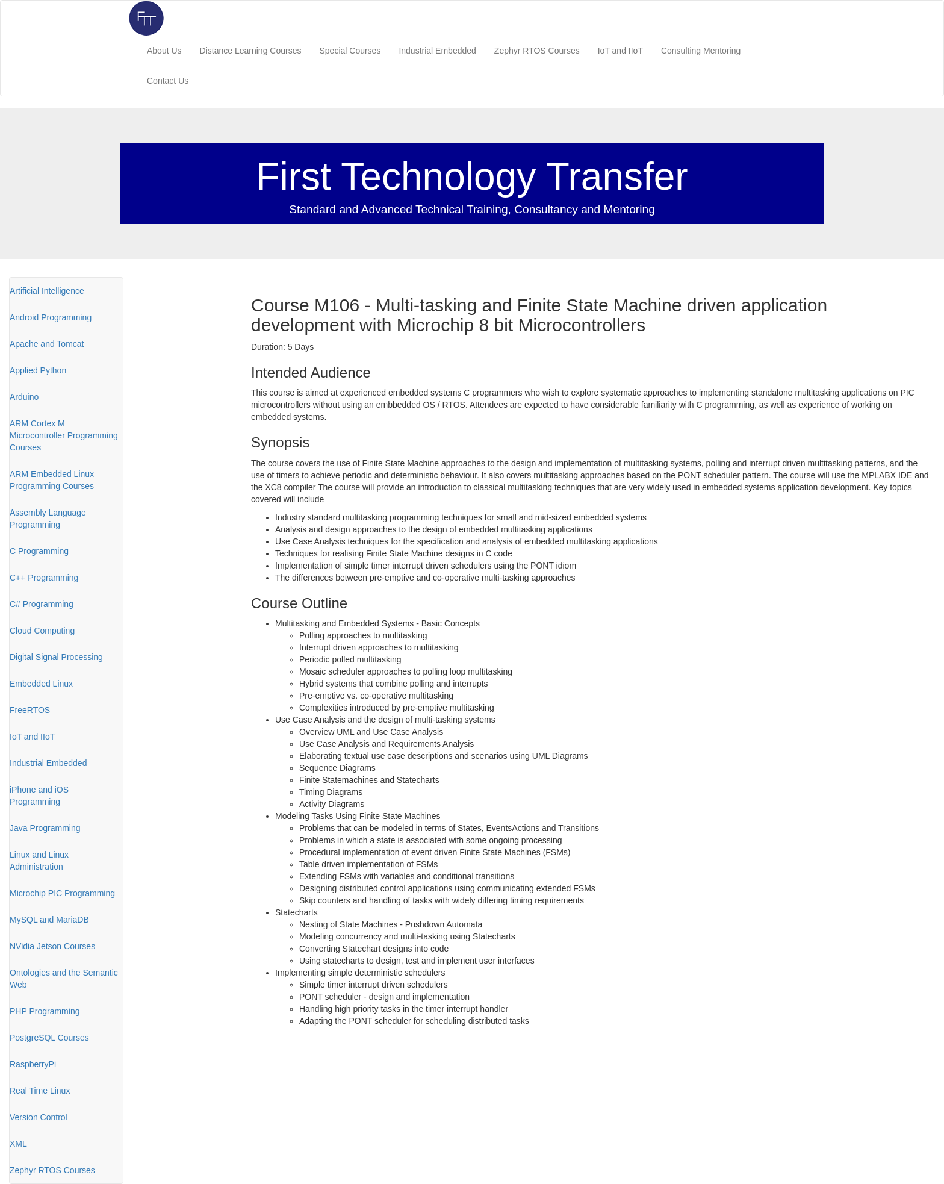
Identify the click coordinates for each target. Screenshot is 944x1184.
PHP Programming (44, 1011)
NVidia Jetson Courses (52, 946)
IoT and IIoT (620, 50)
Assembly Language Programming (48, 518)
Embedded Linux (41, 683)
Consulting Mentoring (701, 50)
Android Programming (51, 317)
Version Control (38, 1117)
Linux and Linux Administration (39, 860)
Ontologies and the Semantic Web (64, 978)
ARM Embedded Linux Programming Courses (52, 480)
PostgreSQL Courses (49, 1037)
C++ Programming (44, 577)
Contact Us (167, 81)
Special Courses (349, 50)
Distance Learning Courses (251, 50)
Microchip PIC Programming (62, 893)
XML (18, 1143)
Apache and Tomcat (47, 344)
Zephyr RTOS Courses (537, 50)
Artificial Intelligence (47, 291)
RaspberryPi (33, 1064)
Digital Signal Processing (56, 657)
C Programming (39, 551)
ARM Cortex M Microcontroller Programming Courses (64, 435)
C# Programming (41, 604)
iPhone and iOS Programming (39, 795)
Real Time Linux (40, 1090)
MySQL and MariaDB (49, 919)
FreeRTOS (30, 710)
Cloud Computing (42, 630)
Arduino (24, 397)
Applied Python (38, 370)
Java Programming (45, 828)
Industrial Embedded (437, 50)
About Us (164, 50)
